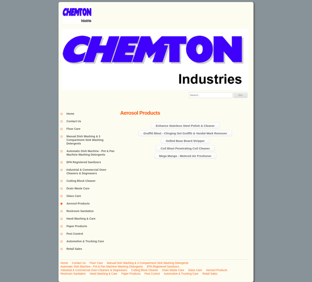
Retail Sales (74, 248)
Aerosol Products (78, 203)
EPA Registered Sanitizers (83, 162)
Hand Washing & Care (81, 218)
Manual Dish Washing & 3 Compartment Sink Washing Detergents (84, 140)
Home (70, 113)
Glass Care (73, 196)
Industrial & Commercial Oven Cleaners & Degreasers (86, 171)
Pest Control (74, 233)
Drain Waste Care (77, 188)
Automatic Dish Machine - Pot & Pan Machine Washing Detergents (90, 152)
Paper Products (76, 226)
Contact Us (73, 121)
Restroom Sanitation (80, 211)
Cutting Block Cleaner (81, 180)
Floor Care (73, 128)
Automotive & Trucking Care (85, 241)
